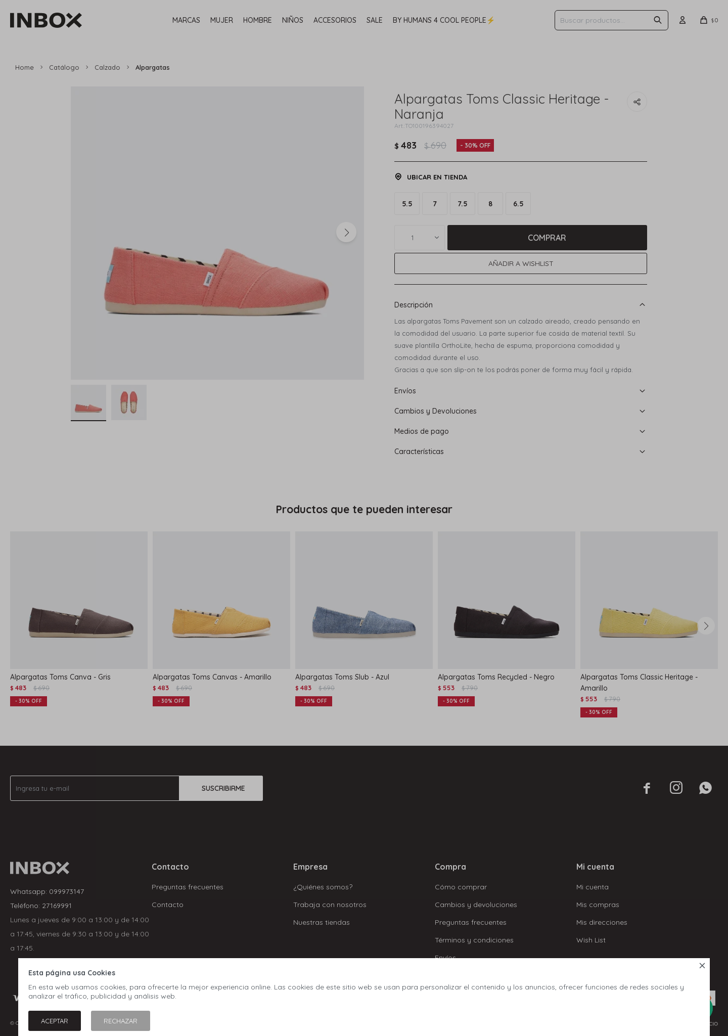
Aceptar (54, 1021)
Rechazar (121, 1021)
